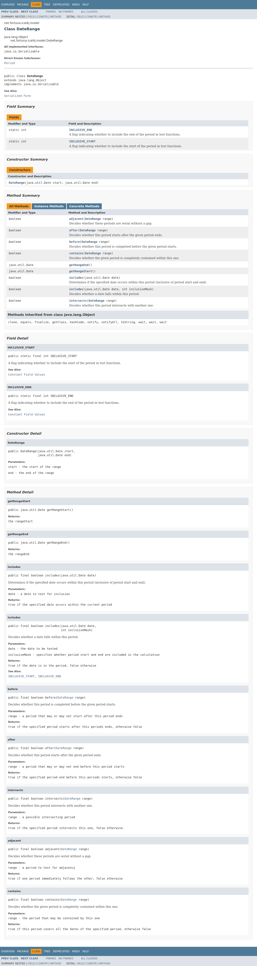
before (74, 241)
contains (76, 253)
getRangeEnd (79, 265)
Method (55, 16)
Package (23, 4)
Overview (8, 4)
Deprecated (61, 4)
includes (76, 277)
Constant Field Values (26, 374)
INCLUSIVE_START (82, 141)
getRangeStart (80, 271)
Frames (51, 11)
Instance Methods (49, 206)
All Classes (89, 11)
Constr (42, 16)
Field (31, 16)
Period (9, 63)
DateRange (17, 182)
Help (85, 4)
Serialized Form (17, 95)
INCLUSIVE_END (80, 130)
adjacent (76, 218)
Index (76, 4)
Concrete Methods (84, 206)
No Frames (66, 11)
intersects (78, 300)
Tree (47, 4)
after (73, 230)
